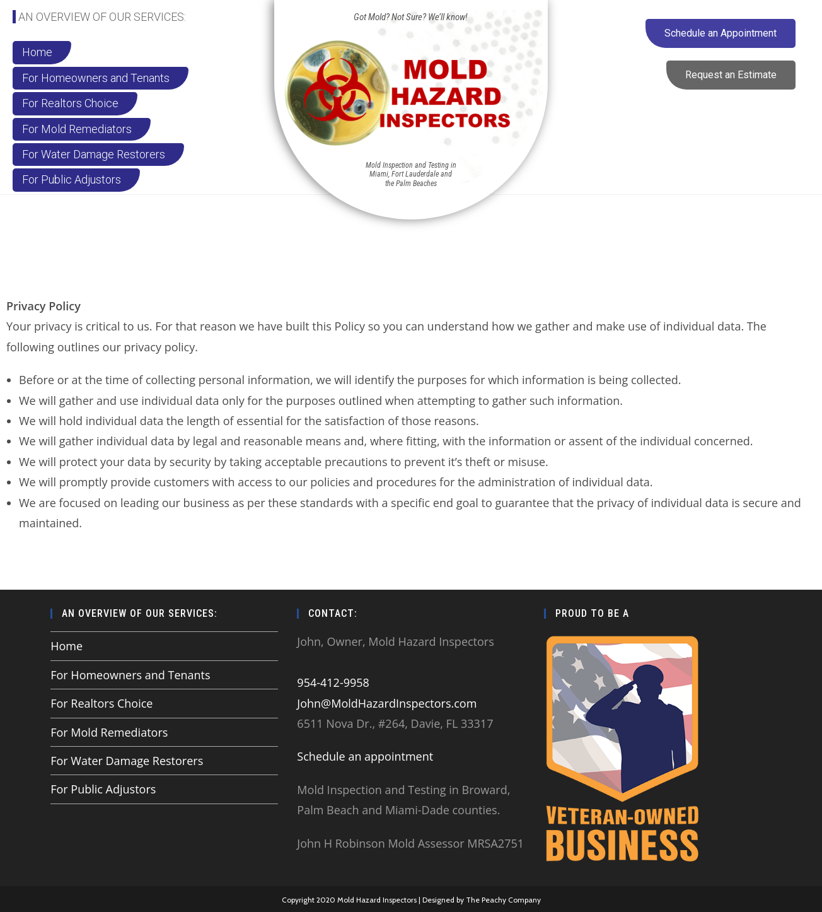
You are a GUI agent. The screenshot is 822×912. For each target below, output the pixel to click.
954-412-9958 (333, 682)
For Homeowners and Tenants (130, 674)
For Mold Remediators (109, 732)
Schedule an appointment (365, 756)
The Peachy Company (503, 899)
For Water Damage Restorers (126, 760)
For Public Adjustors (103, 789)
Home (66, 645)
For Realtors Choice (101, 703)
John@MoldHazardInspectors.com (387, 703)
